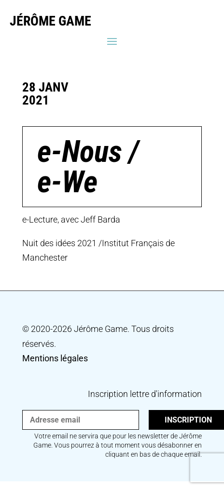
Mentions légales (55, 358)
